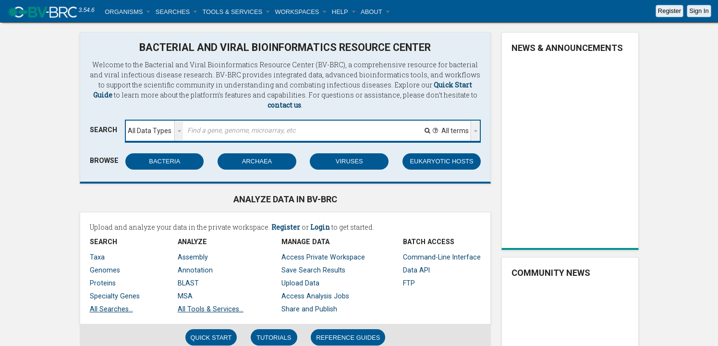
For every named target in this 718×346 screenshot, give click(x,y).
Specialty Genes (115, 296)
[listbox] (154, 131)
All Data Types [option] (149, 131)
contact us (284, 105)
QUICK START (210, 337)
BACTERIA (164, 161)
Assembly (193, 257)
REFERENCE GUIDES (348, 337)
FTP (409, 283)
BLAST (188, 283)
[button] (127, 12)
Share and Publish (309, 309)
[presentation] (179, 130)
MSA (185, 296)
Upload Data (300, 283)
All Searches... (111, 309)
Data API (416, 270)
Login (320, 227)
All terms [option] (455, 131)
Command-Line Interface (442, 257)
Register (669, 10)
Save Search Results (313, 270)
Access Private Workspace (323, 257)
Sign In (698, 10)
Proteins (103, 283)
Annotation (195, 270)
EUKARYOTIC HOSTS (441, 161)
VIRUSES (349, 161)
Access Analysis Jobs (315, 296)
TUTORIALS (273, 337)
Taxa (97, 257)
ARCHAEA (257, 161)
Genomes (105, 270)
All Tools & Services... (210, 309)
